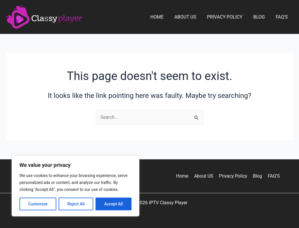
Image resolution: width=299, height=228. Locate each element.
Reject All (75, 204)
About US (190, 17)
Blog (261, 17)
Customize (38, 204)
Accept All (113, 204)
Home (163, 17)
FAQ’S (282, 17)
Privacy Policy (228, 17)
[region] (75, 186)
